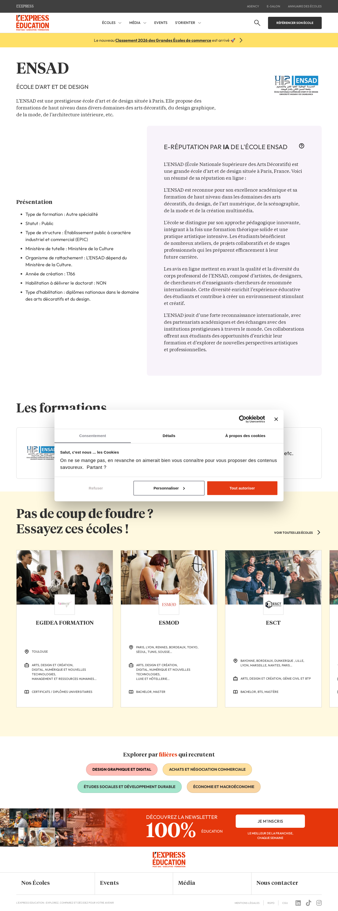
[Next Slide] (319, 718)
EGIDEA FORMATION (65, 623)
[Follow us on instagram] (319, 903)
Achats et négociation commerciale (207, 769)
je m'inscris (270, 821)
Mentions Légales (247, 903)
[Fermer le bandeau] (276, 419)
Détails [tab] (169, 435)
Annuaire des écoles (305, 6)
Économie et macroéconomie (223, 786)
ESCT (273, 623)
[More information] (302, 147)
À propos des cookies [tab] (245, 435)
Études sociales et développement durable (129, 786)
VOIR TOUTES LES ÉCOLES (293, 533)
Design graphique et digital (121, 769)
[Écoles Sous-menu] (120, 23)
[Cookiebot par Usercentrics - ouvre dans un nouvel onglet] (242, 419)
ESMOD (169, 623)
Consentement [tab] (92, 435)
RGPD (270, 903)
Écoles (109, 23)
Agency (253, 6)
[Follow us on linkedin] (298, 903)
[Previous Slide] (310, 718)
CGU (285, 903)
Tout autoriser (242, 488)
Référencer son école (294, 23)
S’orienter (185, 23)
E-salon (273, 6)
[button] (51, 883)
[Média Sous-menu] (145, 23)
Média (134, 23)
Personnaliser (169, 488)
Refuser (96, 488)
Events (160, 22)
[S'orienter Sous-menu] (199, 23)
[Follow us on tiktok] (308, 903)
